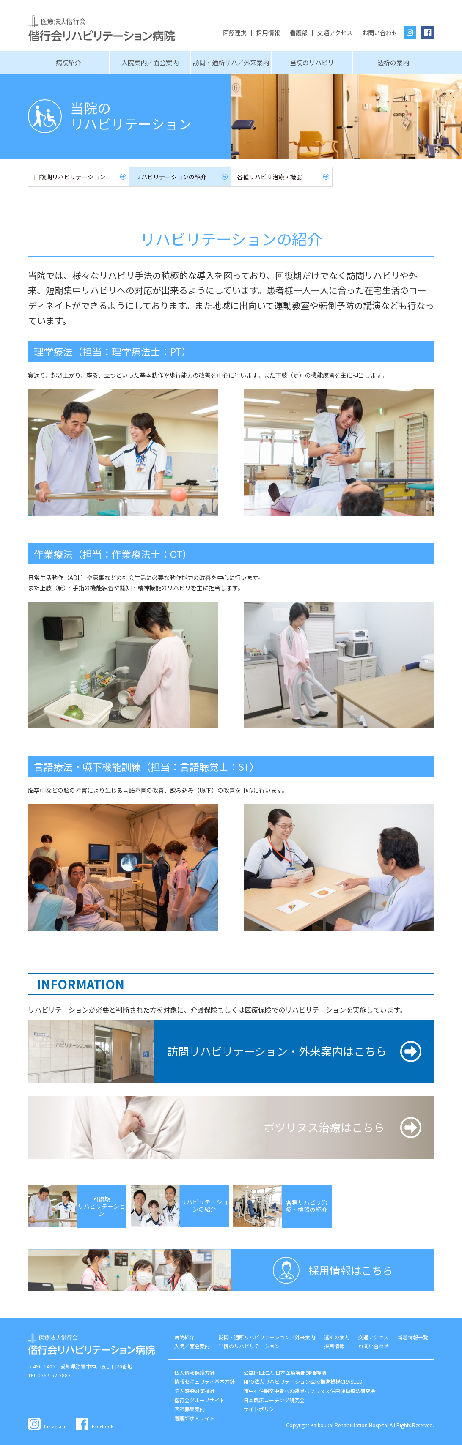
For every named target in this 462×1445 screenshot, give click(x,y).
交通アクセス (334, 33)
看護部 (299, 33)
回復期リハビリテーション (69, 176)
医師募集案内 (189, 1408)
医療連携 (235, 33)
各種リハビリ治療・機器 (269, 176)
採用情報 (268, 33)
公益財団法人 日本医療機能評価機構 (285, 1372)
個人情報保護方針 (194, 1372)
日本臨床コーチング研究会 (274, 1400)
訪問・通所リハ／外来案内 (231, 62)
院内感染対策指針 (194, 1390)
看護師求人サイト (194, 1418)
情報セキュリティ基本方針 (204, 1381)
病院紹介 (68, 62)
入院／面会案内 (192, 1345)
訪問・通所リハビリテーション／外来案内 (267, 1337)
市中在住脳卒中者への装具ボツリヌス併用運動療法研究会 (310, 1390)
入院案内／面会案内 (150, 62)
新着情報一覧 (413, 1337)
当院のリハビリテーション (249, 1345)
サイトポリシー (261, 1408)
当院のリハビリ (312, 62)
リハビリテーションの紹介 (170, 176)
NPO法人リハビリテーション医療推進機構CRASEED (303, 1381)
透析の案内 (393, 62)
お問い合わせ (380, 33)
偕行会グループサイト (199, 1400)
